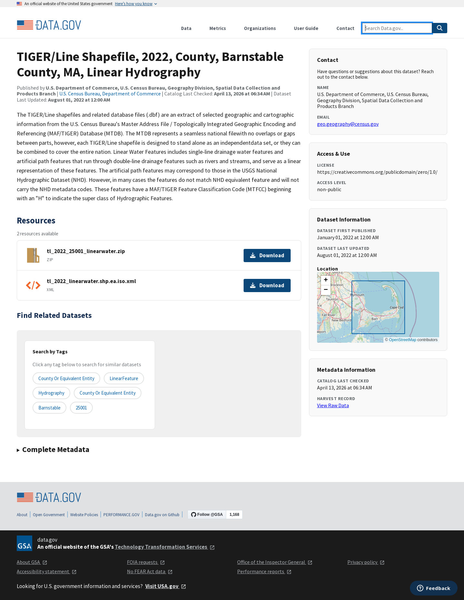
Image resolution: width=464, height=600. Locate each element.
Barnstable (49, 408)
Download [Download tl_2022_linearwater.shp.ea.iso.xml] (267, 285)
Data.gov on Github (162, 514)
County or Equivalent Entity (108, 393)
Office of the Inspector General (275, 562)
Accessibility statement (47, 571)
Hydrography (51, 393)
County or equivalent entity (66, 378)
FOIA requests (146, 562)
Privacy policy (366, 562)
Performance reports (264, 571)
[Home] (49, 25)
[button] (326, 280)
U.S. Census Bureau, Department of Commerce (110, 93)
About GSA (32, 562)
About (22, 514)
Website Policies (84, 514)
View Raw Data (333, 405)
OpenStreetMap (402, 340)
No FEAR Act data (150, 571)
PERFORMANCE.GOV (121, 514)
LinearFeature (124, 378)
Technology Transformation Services (165, 546)
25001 (81, 408)
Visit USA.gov (165, 586)
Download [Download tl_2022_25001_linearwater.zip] (267, 255)
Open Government (49, 514)
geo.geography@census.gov (348, 124)
